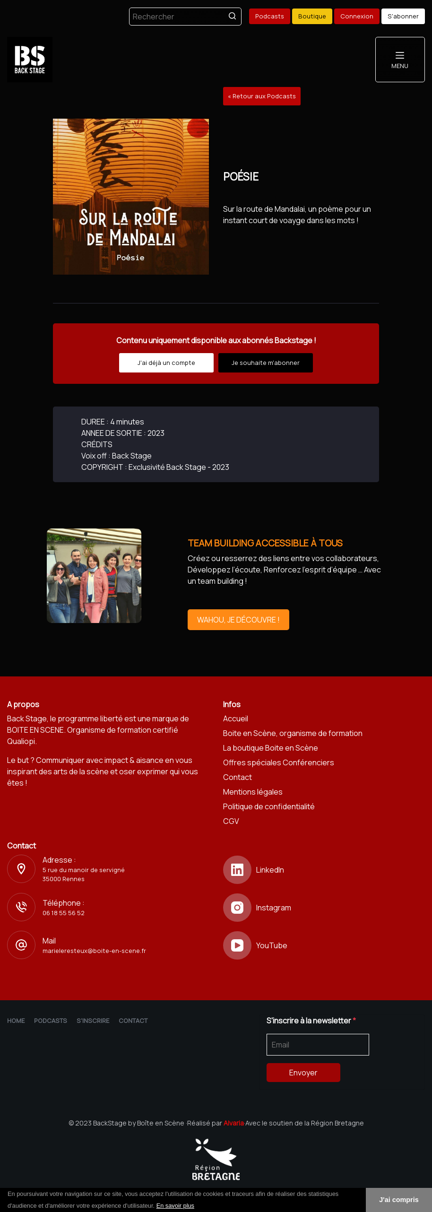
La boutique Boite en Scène (270, 748)
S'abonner (403, 16)
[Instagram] (324, 907)
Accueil (235, 718)
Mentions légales (253, 792)
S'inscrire (93, 1020)
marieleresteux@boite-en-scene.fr (94, 950)
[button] (197, 1206)
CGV (231, 821)
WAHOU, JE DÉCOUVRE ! (238, 620)
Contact (237, 777)
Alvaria (234, 1122)
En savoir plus (175, 1205)
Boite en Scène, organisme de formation (293, 733)
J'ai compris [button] (398, 1199)
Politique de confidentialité (269, 806)
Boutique (312, 16)
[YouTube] (324, 945)
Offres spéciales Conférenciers (278, 762)
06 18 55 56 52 (64, 913)
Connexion (356, 16)
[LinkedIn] (324, 870)
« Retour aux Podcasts (262, 96)
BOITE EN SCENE (35, 730)
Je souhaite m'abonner (266, 362)
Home (16, 1020)
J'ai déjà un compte (166, 362)
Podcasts (269, 16)
